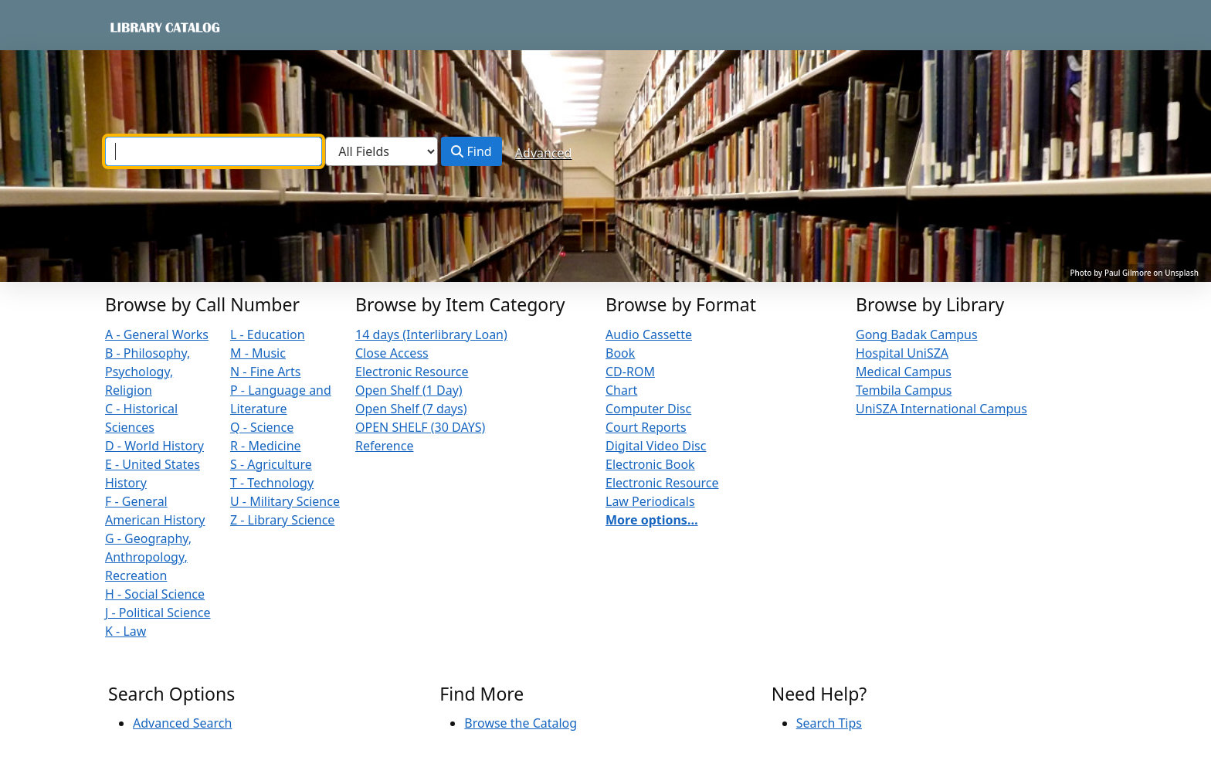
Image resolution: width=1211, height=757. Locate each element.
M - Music (258, 353)
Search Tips (829, 723)
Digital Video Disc (656, 445)
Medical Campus (904, 371)
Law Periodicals (650, 501)
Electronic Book (650, 464)
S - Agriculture (271, 464)
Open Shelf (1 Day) (409, 390)
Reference (384, 445)
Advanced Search (182, 723)
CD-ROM (630, 371)
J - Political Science (158, 612)
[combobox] (213, 151)
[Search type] (381, 151)
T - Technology (272, 482)
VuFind (135, 27)
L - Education (267, 334)
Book (620, 353)
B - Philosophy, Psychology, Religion (147, 372)
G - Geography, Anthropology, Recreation (148, 557)
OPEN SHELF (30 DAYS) (420, 427)
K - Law (125, 631)
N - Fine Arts (265, 371)
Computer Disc (648, 408)
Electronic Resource (412, 371)
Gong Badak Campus (917, 334)
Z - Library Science (282, 519)
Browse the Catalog (520, 723)
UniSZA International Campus (941, 408)
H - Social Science (155, 594)
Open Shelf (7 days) (410, 408)
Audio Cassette (649, 334)
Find (471, 151)
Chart (621, 390)
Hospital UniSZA (902, 353)
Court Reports (646, 427)
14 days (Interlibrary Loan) (431, 334)
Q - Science (261, 427)
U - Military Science (285, 501)
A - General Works (157, 334)
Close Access (392, 353)
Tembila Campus (904, 390)
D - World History (154, 445)
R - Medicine (265, 445)
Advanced (543, 152)
